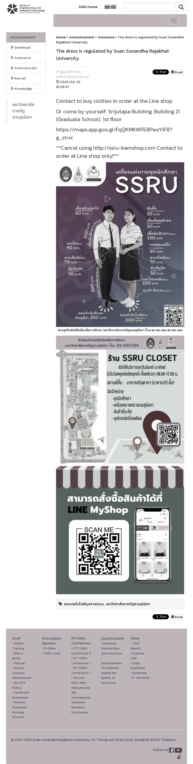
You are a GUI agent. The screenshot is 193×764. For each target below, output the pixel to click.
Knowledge (21, 88)
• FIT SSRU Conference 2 (81, 660)
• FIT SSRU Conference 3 (81, 651)
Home (61, 37)
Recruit (18, 78)
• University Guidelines (20, 695)
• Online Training (18, 646)
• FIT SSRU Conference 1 (80, 670)
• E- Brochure (140, 677)
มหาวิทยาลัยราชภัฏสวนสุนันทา (23, 110)
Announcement (22, 37)
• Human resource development (21, 672)
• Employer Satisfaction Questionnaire (111, 648)
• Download (138, 672)
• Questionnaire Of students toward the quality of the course (111, 670)
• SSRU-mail (51, 653)
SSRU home (88, 7)
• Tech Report (135, 646)
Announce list (23, 68)
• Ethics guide (17, 656)
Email (177, 72)
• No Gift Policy (18, 685)
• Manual (18, 663)
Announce (20, 57)
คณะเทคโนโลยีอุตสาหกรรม (84, 604)
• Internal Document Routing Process (19, 709)
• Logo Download (137, 665)
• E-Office (49, 648)
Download (20, 47)
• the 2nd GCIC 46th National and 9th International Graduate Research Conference (80, 694)
